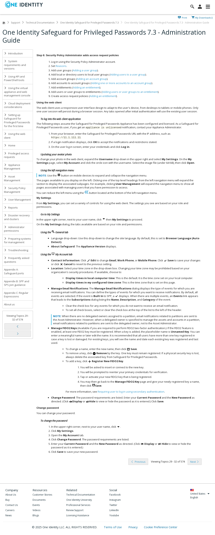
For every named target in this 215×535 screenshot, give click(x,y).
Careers (9, 510)
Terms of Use (113, 527)
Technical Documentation (40, 22)
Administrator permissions (14, 229)
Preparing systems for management (17, 240)
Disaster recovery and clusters (17, 217)
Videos (36, 510)
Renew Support (74, 510)
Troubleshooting (16, 250)
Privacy (133, 527)
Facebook (115, 494)
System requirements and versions (15, 64)
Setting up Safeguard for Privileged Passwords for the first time (17, 120)
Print (184, 17)
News (8, 515)
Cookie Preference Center (160, 527)
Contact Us (11, 505)
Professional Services (78, 505)
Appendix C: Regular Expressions (16, 294)
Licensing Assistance (77, 515)
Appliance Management (12, 166)
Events (36, 505)
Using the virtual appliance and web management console (17, 91)
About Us (10, 494)
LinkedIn (114, 510)
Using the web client (14, 135)
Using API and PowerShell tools (14, 78)
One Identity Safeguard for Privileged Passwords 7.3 (89, 22)
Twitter (113, 505)
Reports (11, 207)
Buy (7, 500)
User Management (17, 199)
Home (9, 145)
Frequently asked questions (16, 260)
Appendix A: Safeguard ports (14, 271)
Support (15, 22)
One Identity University (79, 500)
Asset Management (12, 178)
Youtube (114, 515)
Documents (39, 500)
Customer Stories (42, 494)
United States (200, 493)
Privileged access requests (16, 155)
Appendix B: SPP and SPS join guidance (16, 283)
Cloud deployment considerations (17, 105)
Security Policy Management (15, 190)
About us (9, 304)
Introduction (13, 53)
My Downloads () (204, 17)
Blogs (36, 515)
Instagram (115, 500)
